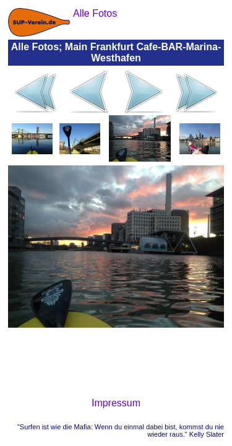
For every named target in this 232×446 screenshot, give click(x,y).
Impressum (116, 403)
